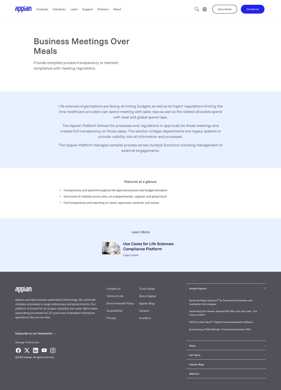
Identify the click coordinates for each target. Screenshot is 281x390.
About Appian (147, 296)
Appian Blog (147, 303)
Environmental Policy (120, 303)
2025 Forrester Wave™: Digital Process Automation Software (221, 322)
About (117, 9)
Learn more (130, 255)
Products (42, 9)
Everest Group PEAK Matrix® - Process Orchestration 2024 (220, 329)
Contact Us (113, 288)
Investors (145, 318)
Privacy (111, 318)
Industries (59, 9)
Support (87, 9)
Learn (74, 9)
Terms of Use (115, 296)
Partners (103, 9)
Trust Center (147, 288)
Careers (144, 310)
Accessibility (114, 310)
